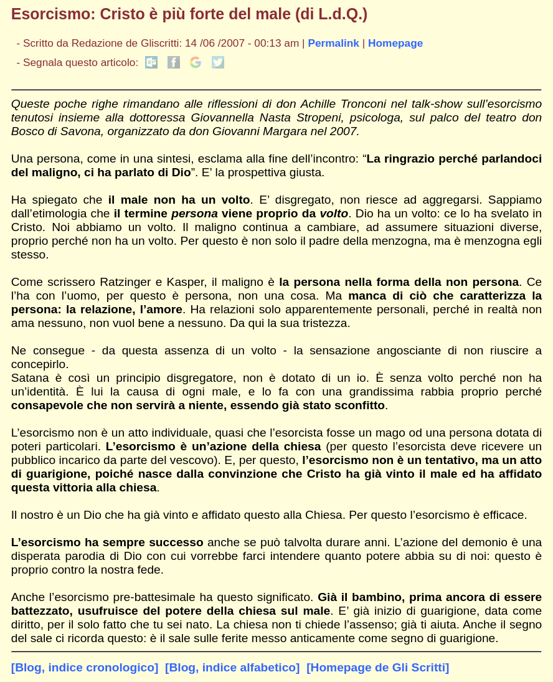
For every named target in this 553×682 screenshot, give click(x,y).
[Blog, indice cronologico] (85, 667)
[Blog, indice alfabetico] (232, 667)
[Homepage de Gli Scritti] (377, 667)
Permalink (333, 43)
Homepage (395, 43)
